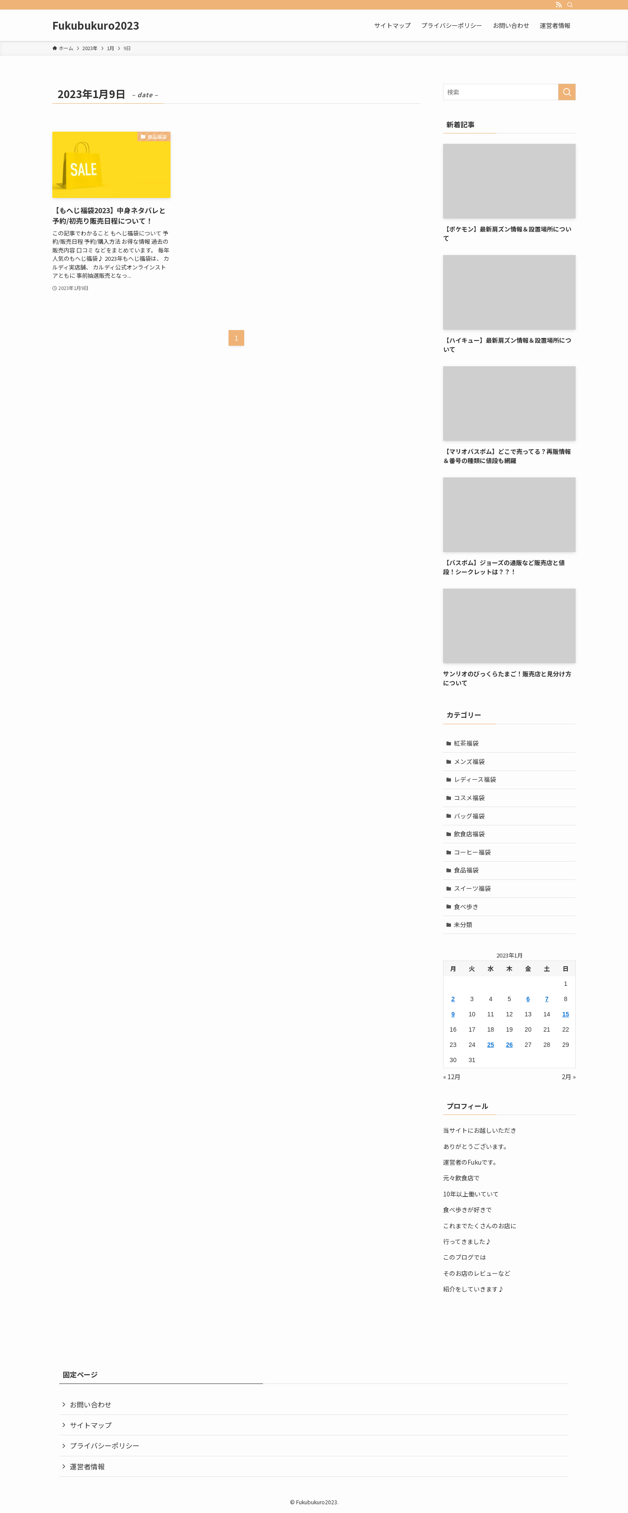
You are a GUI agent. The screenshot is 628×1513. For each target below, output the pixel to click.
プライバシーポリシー (105, 1445)
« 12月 (452, 1076)
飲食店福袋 (469, 833)
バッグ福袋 (469, 815)
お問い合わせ (91, 1404)
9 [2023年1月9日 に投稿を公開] (453, 1014)
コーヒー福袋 (472, 852)
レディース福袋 (475, 779)
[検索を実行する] (567, 92)
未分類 (463, 924)
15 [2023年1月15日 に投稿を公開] (565, 1014)
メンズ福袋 (469, 761)
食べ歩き (466, 906)
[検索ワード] (509, 92)
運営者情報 (87, 1466)
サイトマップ (91, 1425)
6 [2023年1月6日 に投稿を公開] (528, 998)
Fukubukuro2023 (95, 25)
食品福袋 (466, 870)
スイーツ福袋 (472, 888)
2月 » (569, 1076)
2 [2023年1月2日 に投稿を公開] (453, 998)
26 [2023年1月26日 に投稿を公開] (509, 1044)
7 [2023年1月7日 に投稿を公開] (547, 998)
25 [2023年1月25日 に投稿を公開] (490, 1044)
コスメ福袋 (469, 797)
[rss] (558, 5)
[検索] (570, 5)
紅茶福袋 (466, 743)
